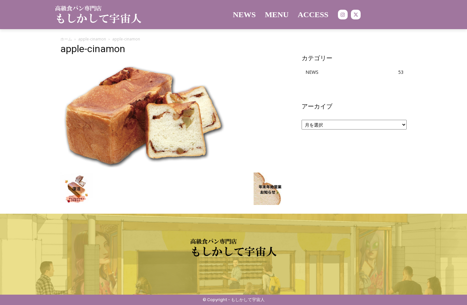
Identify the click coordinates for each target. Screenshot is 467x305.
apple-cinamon (92, 39)
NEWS (311, 72)
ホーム (66, 39)
